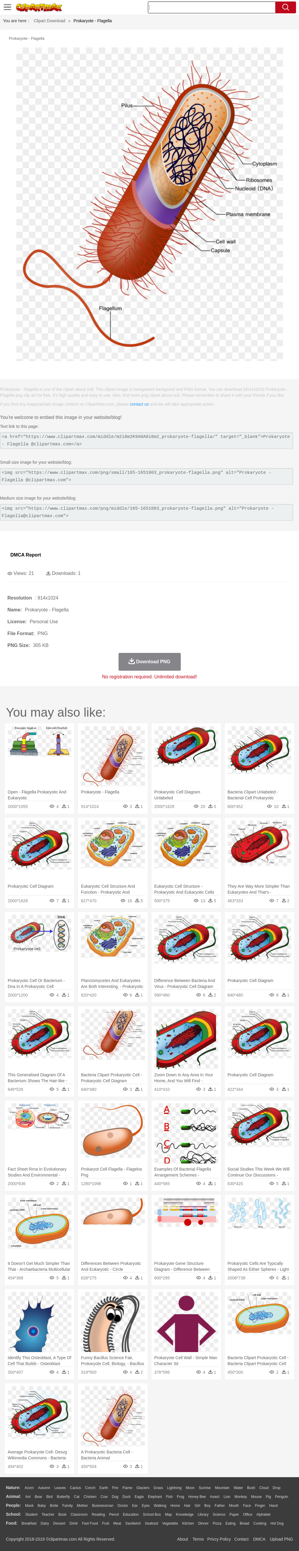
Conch (90, 1488)
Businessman (102, 1506)
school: (13, 1514)
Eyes (146, 1506)
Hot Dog (277, 1523)
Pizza (217, 1523)
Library (203, 1514)
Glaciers (142, 1488)
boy (207, 1506)
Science (219, 1514)
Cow (104, 1497)
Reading (98, 1514)
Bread (244, 1523)
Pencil (114, 1514)
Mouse (256, 1497)
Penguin (281, 1497)
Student (31, 1514)
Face (247, 1506)
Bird (49, 1497)
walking (160, 1506)
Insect (215, 1497)
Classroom (79, 1514)
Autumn (44, 1488)
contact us (139, 404)
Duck (126, 1497)
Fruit (105, 1523)
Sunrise (205, 1488)
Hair (187, 1506)
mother (82, 1506)
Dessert (59, 1523)
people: (13, 1505)
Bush (251, 1488)
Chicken (90, 1497)
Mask (29, 1506)
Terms (198, 1539)
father (220, 1506)
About (182, 1539)
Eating (231, 1523)
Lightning (174, 1488)
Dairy (45, 1523)
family (67, 1506)
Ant (28, 1497)
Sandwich (133, 1523)
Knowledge (185, 1514)
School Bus (152, 1514)
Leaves (60, 1488)
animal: (13, 1496)
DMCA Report (25, 554)
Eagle (139, 1497)
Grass (158, 1488)
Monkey (240, 1497)
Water (238, 1488)
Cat (77, 1497)
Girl (197, 1506)
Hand (273, 1506)
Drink (74, 1523)
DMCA (259, 1539)
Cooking (259, 1523)
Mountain (222, 1488)
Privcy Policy (219, 1539)
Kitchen (188, 1523)
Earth (104, 1488)
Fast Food (90, 1523)
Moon (190, 1488)
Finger (260, 1506)
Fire (115, 1488)
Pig (268, 1497)
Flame (127, 1488)
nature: (13, 1487)
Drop (276, 1488)
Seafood (151, 1523)
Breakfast (29, 1523)
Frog (180, 1497)
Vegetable (170, 1523)
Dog (115, 1497)
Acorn (29, 1488)
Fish (169, 1497)
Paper (234, 1514)
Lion (227, 1497)
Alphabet (263, 1514)
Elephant (155, 1497)
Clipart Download (49, 20)
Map (168, 1514)
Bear (38, 1497)
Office (247, 1514)
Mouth (234, 1506)
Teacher (48, 1514)
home (175, 1506)
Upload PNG (281, 1539)
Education (131, 1514)
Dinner (203, 1523)
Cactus (75, 1488)
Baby (42, 1506)
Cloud (263, 1488)
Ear (135, 1506)
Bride (54, 1506)
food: (11, 1523)
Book (62, 1514)
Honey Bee (197, 1497)
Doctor (123, 1506)
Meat (117, 1523)
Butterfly (63, 1497)
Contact (241, 1539)
